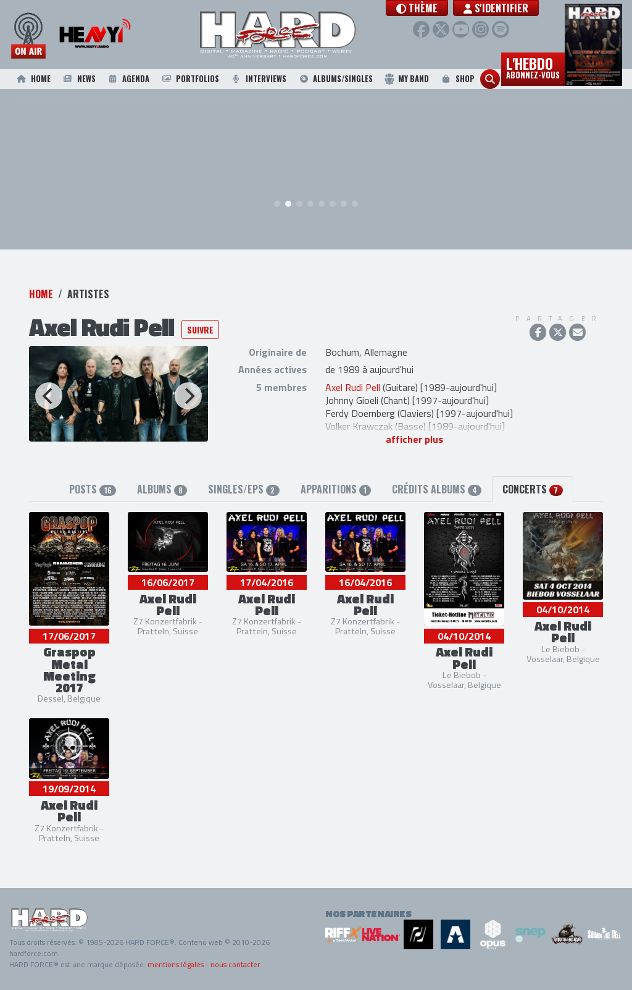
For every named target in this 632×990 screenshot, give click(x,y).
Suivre (200, 330)
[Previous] (48, 397)
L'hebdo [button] (533, 66)
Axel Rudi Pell (352, 388)
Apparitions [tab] (336, 489)
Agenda (127, 79)
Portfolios (189, 79)
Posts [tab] (92, 489)
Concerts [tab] (532, 489)
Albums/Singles (335, 79)
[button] (441, 8)
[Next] (188, 397)
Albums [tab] (162, 489)
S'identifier (520, 8)
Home (33, 79)
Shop (457, 79)
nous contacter (235, 964)
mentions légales (176, 964)
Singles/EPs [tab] (243, 489)
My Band (406, 79)
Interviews (258, 79)
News (78, 79)
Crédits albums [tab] (436, 489)
